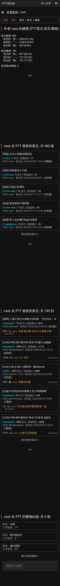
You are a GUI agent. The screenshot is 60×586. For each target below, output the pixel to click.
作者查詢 (12, 12)
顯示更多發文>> (30, 234)
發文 (21, 20)
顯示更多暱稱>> (30, 555)
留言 (29, 20)
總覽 (5, 20)
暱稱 (37, 20)
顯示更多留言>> (30, 439)
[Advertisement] (30, 107)
